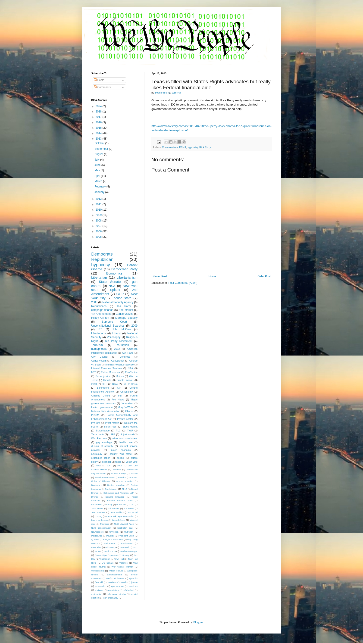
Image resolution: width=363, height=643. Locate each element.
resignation (96, 594)
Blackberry (96, 485)
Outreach (128, 532)
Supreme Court (114, 321)
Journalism (127, 403)
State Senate (110, 282)
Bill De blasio (130, 384)
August (99, 154)
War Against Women (122, 566)
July (97, 159)
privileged (99, 590)
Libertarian (99, 277)
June (97, 165)
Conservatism (98, 360)
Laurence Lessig (99, 520)
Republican (102, 259)
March (98, 181)
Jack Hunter (97, 508)
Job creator (113, 508)
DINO (124, 489)
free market (126, 310)
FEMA (182, 147)
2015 (99, 127)
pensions (133, 586)
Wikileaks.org (97, 570)
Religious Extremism (113, 539)
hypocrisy (193, 147)
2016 (99, 122)
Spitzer (115, 290)
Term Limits (97, 434)
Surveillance (103, 430)
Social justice (102, 376)
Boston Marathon (116, 485)
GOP (120, 294)
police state (122, 298)
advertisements (114, 574)
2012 (99, 198)
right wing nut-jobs (116, 594)
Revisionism (127, 543)
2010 (99, 209)
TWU (130, 430)
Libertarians (98, 333)
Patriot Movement (111, 372)
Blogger (198, 622)
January (99, 192)
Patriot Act (96, 535)
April (97, 176)
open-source (117, 586)
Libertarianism (127, 277)
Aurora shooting (124, 481)
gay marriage (104, 442)
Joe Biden (129, 508)
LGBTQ (98, 516)
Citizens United (100, 395)
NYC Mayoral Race (124, 524)
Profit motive (112, 422)
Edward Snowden (115, 497)
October (99, 143)
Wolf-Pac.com (99, 438)
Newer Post (160, 276)
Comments (102, 87)
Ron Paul (124, 547)
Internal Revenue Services (106, 368)
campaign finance (102, 310)
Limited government (102, 407)
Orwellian (114, 532)
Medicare (104, 524)
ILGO (131, 504)
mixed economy (120, 450)
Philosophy (114, 337)
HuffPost (120, 504)
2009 (99, 215)
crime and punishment (125, 438)
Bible (115, 384)
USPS (112, 434)
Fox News (118, 399)
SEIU (97, 551)
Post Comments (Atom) (182, 282)
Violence (123, 563)
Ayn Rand (127, 352)
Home (212, 276)
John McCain (121, 329)
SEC (135, 547)
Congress (124, 356)
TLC (118, 430)
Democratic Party (124, 269)
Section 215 (110, 551)
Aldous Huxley (118, 473)
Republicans (98, 306)
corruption (123, 345)
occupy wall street (121, 454)
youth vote (132, 461)
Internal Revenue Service (119, 364)
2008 (99, 220)
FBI (120, 395)
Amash (134, 473)
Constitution (117, 360)
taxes (118, 461)
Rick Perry (205, 147)
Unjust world (127, 434)
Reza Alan (96, 547)
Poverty (110, 535)
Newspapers (97, 532)
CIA (119, 387)
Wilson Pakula (116, 570)
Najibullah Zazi (125, 528)
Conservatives (170, 147)
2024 (99, 106)
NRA (130, 368)
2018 (99, 111)
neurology (96, 454)
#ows (98, 465)
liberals (107, 380)
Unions (120, 376)
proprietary (113, 590)
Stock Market (130, 426)
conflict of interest (115, 578)
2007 (99, 226)
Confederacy (111, 489)
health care (126, 442)
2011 (99, 204)
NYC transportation (101, 528)
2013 (99, 138)
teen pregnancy (110, 597)
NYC (94, 372)
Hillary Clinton (100, 317)
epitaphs (133, 578)
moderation (100, 586)
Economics (114, 273)
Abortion (117, 469)
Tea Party (123, 306)
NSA (112, 286)
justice (134, 582)
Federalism (96, 504)
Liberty (116, 333)
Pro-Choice (131, 372)
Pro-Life (95, 422)
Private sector (125, 419)
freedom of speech (117, 582)
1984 (109, 465)
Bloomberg (103, 387)
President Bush (126, 535)
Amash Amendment (104, 477)
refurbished (128, 590)
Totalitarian (104, 559)
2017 (99, 117)
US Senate (107, 563)
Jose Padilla (116, 512)
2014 (99, 133)
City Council (99, 356)
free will (99, 582)
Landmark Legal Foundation (120, 516)
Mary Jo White (126, 407)
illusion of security (102, 446)
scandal (106, 461)
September (101, 148)
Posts (99, 80)
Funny (109, 504)
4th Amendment (101, 313)
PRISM (95, 415)
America (122, 477)
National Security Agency (117, 302)
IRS (100, 329)
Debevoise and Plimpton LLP (118, 493)
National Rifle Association (105, 411)
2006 (99, 231)
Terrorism (97, 345)
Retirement (109, 543)
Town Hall (119, 559)
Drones (94, 497)
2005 (99, 236)
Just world (132, 512)
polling (120, 457)
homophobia (98, 348)
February (100, 186)
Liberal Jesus (118, 520)
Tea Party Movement (118, 341)
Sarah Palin (110, 426)
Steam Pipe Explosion (106, 555)
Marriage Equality (126, 317)
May (97, 170)
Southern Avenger (129, 551)
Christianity (126, 391)
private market (125, 380)
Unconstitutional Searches (108, 325)
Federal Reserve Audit (119, 500)
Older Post (264, 276)
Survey (125, 555)
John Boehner (98, 512)
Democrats (102, 254)
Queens (95, 539)
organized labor (100, 457)
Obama (129, 411)
